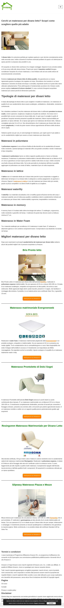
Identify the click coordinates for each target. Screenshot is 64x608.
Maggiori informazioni (39, 603)
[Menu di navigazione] (60, 6)
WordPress (17, 606)
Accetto (51, 603)
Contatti (3, 588)
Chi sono (4, 585)
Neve (3, 606)
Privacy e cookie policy (8, 591)
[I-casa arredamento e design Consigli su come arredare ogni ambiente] (6, 6)
